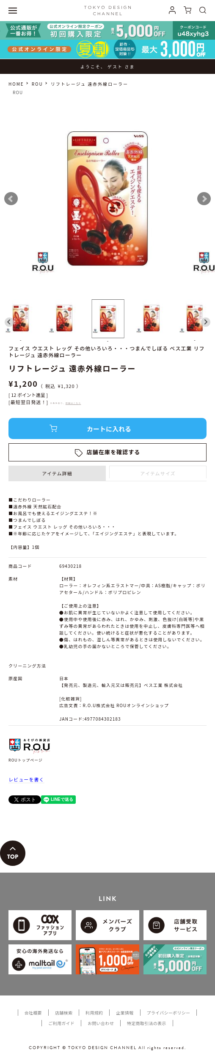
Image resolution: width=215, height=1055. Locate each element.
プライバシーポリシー (168, 1012)
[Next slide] (205, 322)
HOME (16, 84)
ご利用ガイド (61, 1023)
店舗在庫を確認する (114, 452)
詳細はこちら (73, 402)
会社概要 (33, 1012)
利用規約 (94, 1012)
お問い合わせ (101, 1023)
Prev (11, 199)
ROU (37, 84)
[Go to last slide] (9, 322)
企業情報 (124, 1012)
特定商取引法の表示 (146, 1023)
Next (204, 199)
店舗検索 (63, 1012)
